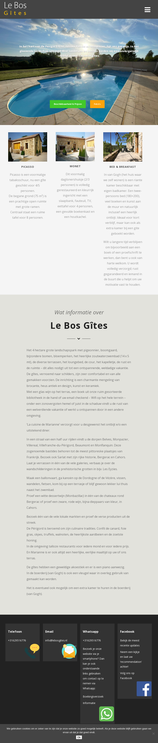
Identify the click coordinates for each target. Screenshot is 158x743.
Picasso (27, 166)
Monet (75, 166)
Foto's (97, 104)
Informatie (89, 703)
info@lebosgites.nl (56, 640)
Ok (79, 737)
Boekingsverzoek (93, 696)
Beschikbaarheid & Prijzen (68, 104)
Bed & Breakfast (123, 166)
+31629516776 (17, 640)
